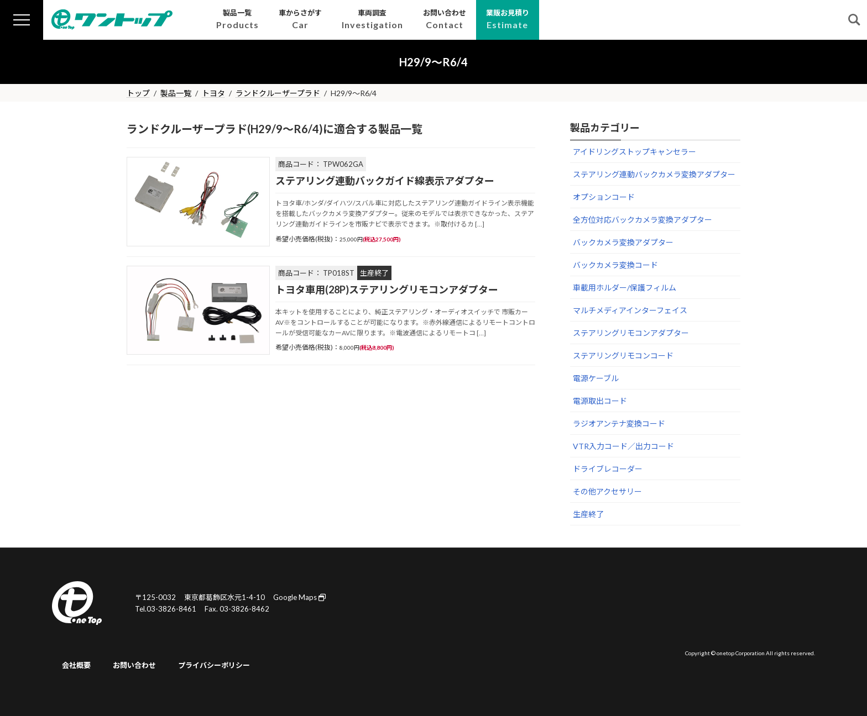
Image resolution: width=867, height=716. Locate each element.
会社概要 (76, 665)
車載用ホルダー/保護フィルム (624, 287)
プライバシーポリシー (214, 665)
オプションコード (604, 197)
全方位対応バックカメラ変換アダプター (642, 219)
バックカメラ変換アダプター (623, 242)
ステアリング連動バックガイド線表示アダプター (384, 181)
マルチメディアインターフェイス (630, 310)
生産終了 (588, 514)
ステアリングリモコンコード (623, 355)
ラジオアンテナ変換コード (619, 423)
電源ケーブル (596, 378)
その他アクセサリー (607, 491)
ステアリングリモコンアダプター (631, 333)
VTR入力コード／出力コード (623, 446)
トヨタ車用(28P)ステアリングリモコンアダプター (386, 289)
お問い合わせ (134, 665)
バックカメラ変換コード (615, 265)
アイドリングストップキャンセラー (634, 151)
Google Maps (299, 597)
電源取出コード (600, 401)
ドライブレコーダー (608, 468)
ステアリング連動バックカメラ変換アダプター (654, 174)
